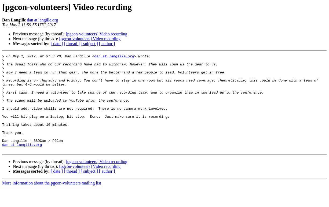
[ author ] (107, 43)
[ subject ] (89, 43)
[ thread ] (72, 43)
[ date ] (57, 43)
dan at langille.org (42, 20)
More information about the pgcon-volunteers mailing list (51, 202)
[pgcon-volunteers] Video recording (96, 34)
